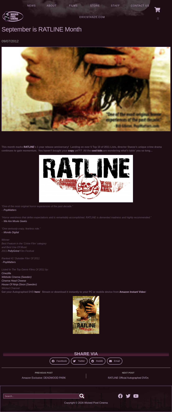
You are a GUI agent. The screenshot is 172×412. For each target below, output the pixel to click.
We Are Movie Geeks (15, 221)
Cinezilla (6, 273)
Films (74, 5)
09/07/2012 (10, 41)
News (31, 5)
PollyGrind (13, 251)
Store (95, 5)
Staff (115, 5)
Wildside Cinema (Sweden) (17, 277)
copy (71, 150)
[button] (60, 361)
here (37, 292)
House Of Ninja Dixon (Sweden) (19, 284)
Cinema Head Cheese (14, 280)
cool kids (97, 150)
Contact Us (140, 5)
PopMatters (10, 210)
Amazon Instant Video (132, 292)
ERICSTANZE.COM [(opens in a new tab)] (92, 17)
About (52, 5)
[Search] (81, 396)
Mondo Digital (11, 232)
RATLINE (29, 147)
